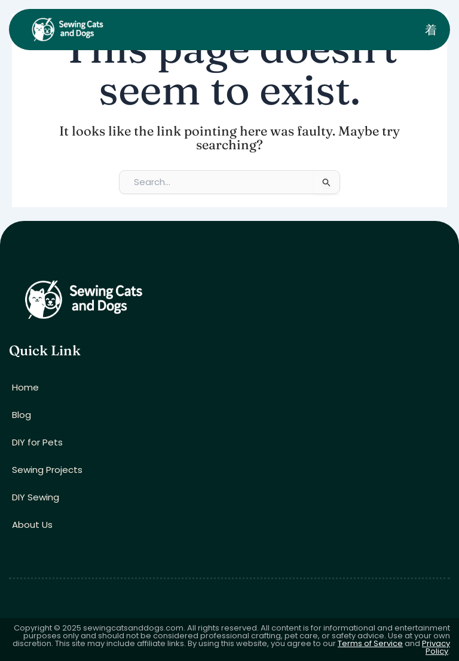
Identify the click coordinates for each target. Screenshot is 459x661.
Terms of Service (370, 643)
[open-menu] (431, 29)
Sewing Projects (47, 469)
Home (25, 387)
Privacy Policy (436, 647)
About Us (32, 524)
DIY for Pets (37, 442)
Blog (21, 414)
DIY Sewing (35, 497)
